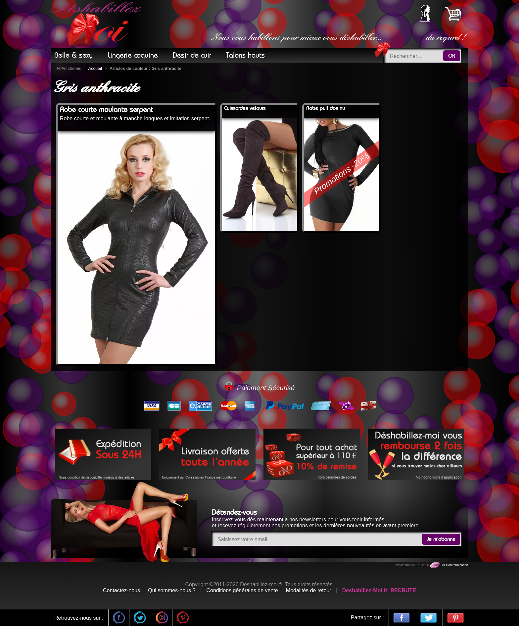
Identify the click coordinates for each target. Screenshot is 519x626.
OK (451, 56)
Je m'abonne (441, 539)
